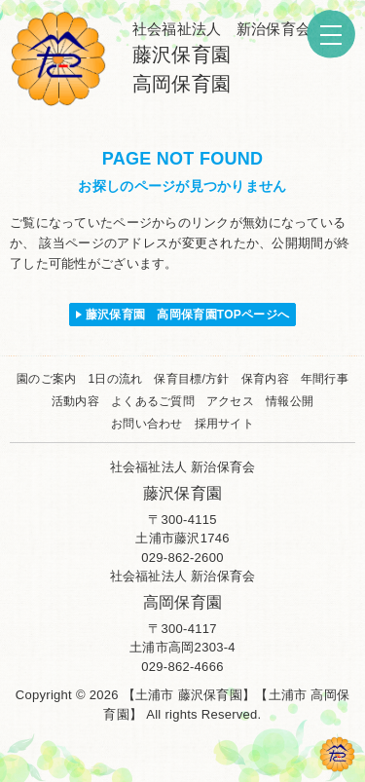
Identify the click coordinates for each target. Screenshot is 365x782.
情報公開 (289, 401)
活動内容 (75, 401)
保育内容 (265, 379)
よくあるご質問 (153, 401)
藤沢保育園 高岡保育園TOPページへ (188, 314)
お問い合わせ (147, 423)
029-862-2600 (182, 557)
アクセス (230, 401)
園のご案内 (46, 379)
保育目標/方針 (191, 379)
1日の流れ (115, 379)
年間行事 (324, 379)
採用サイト (224, 423)
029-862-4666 (182, 666)
